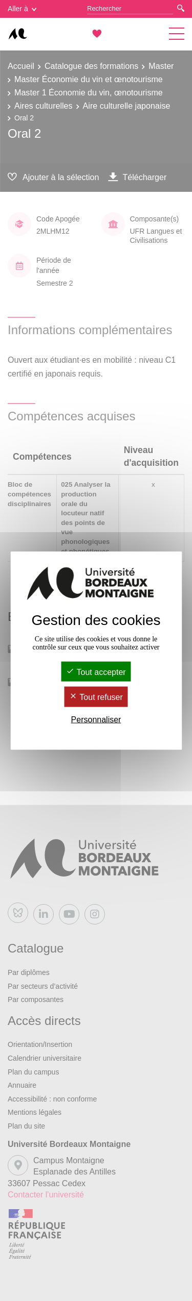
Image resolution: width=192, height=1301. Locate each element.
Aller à (22, 9)
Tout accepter (95, 672)
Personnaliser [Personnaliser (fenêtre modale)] (96, 719)
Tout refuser (96, 697)
